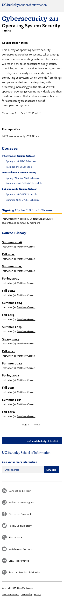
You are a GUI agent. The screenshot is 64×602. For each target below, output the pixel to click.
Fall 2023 (8, 315)
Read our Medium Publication (24, 572)
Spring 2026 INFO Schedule (21, 161)
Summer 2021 (11, 399)
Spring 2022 (10, 375)
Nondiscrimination (10, 594)
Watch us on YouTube (20, 549)
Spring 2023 (10, 339)
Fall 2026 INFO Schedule (19, 167)
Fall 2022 (8, 351)
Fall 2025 (8, 254)
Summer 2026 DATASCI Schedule (24, 183)
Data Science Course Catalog (19, 172)
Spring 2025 (10, 278)
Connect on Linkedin (20, 491)
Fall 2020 (8, 411)
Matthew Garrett (26, 246)
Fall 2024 (8, 290)
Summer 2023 (12, 327)
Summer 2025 (12, 266)
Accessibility (26, 594)
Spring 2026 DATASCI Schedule (23, 178)
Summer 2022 (12, 363)
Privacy (37, 594)
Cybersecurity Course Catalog (19, 189)
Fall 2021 (8, 387)
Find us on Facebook (20, 514)
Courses (10, 148)
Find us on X (15, 537)
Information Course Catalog (18, 156)
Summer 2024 (12, 302)
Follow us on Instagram (21, 502)
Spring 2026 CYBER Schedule (21, 194)
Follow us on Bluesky (20, 525)
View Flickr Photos (19, 560)
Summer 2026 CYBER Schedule (23, 200)
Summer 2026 (12, 242)
